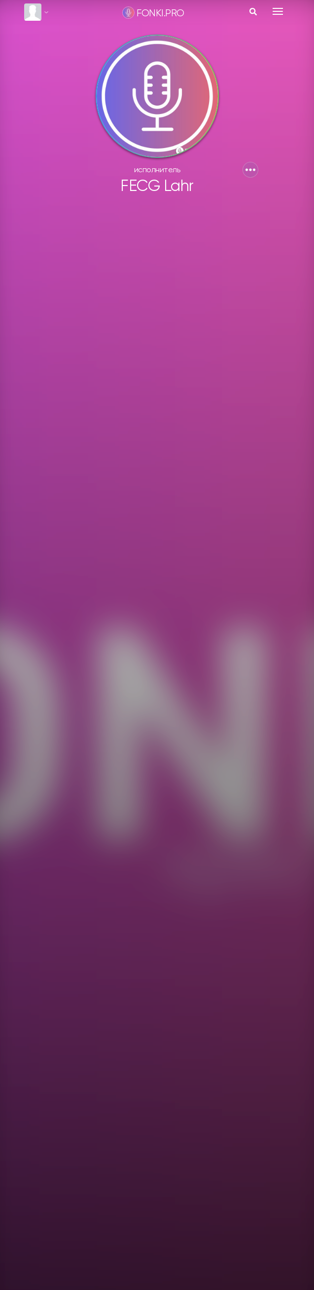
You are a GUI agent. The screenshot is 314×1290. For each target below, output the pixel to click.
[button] (250, 169)
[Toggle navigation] (277, 11)
